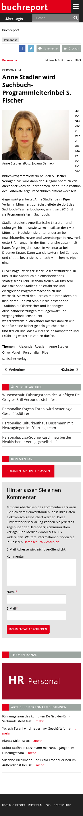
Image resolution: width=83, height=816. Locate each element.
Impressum (35, 805)
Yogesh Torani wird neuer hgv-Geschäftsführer (37, 411)
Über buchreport (13, 805)
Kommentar (15, 556)
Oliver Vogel (11, 352)
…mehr (38, 721)
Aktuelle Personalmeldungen (39, 707)
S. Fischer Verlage (15, 359)
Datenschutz (62, 805)
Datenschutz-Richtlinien (41, 542)
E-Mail (11, 608)
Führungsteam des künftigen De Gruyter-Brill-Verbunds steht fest (41, 397)
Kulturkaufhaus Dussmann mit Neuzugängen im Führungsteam (37, 425)
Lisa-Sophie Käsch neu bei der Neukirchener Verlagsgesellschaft (36, 439)
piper (46, 352)
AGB (48, 805)
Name (11, 592)
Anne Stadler (58, 346)
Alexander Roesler (32, 346)
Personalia (9, 60)
